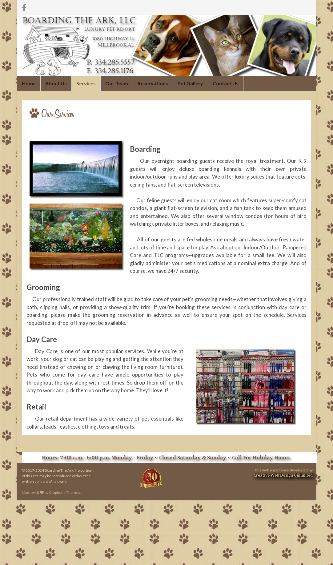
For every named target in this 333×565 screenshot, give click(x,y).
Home (29, 83)
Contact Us (225, 83)
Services (85, 83)
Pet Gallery (190, 83)
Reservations (152, 83)
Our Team (116, 83)
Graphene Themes (64, 492)
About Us (55, 83)
